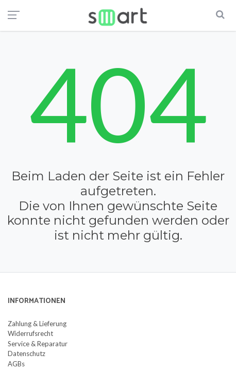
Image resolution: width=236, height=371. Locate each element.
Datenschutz (26, 353)
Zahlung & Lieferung (37, 323)
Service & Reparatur (38, 344)
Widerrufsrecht (30, 333)
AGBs (16, 364)
